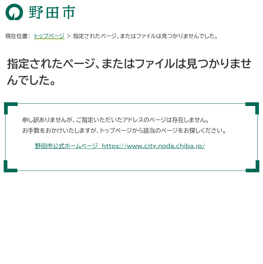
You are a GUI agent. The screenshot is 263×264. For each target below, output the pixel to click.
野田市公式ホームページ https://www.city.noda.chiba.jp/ (120, 146)
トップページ (49, 36)
